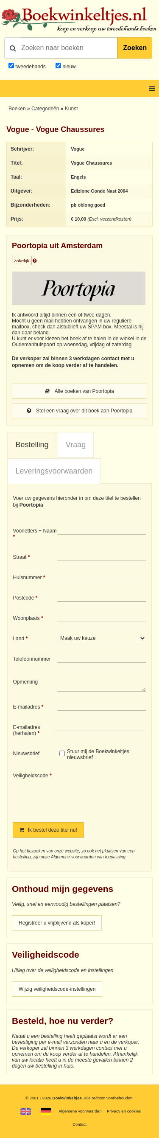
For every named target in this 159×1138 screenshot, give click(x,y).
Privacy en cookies (124, 1111)
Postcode (23, 598)
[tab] (31, 445)
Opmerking (25, 682)
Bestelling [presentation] (31, 444)
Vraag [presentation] (76, 444)
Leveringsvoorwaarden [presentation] (53, 471)
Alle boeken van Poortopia (79, 391)
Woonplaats (26, 618)
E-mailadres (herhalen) (26, 730)
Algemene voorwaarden (73, 857)
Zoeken (135, 47)
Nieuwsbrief (26, 754)
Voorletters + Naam (34, 531)
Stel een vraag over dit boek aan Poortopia (80, 411)
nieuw (68, 67)
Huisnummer (27, 577)
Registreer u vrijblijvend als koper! (57, 923)
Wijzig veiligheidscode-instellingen (57, 989)
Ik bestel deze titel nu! (48, 830)
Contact (79, 1124)
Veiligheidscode (30, 776)
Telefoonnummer (31, 659)
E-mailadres (26, 707)
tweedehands (30, 67)
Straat (19, 557)
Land (18, 639)
